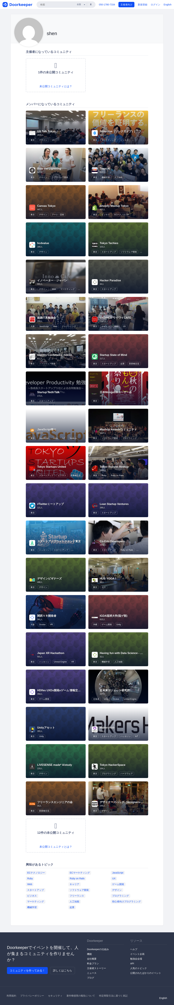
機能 (89, 954)
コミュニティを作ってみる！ (27, 970)
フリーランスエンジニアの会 (55, 802)
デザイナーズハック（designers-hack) (124, 802)
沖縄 (95, 624)
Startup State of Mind (113, 355)
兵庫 (33, 326)
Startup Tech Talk (48, 392)
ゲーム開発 (107, 624)
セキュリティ (55, 995)
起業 (122, 363)
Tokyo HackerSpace (112, 764)
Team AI (105, 168)
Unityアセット (46, 727)
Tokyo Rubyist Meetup (114, 466)
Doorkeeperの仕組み (98, 949)
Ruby (104, 475)
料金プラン (93, 963)
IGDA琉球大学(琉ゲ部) (113, 615)
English (167, 4)
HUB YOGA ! (108, 578)
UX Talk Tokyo (46, 131)
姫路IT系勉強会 (46, 317)
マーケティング (109, 140)
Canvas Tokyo (46, 205)
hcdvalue (43, 243)
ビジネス (124, 140)
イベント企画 (137, 954)
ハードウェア (126, 773)
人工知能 (118, 177)
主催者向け (126, 4)
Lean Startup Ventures (114, 504)
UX (53, 140)
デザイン (43, 140)
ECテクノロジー (121, 214)
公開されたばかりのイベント (145, 973)
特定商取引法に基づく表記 (113, 995)
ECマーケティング (80, 872)
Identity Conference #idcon (54, 355)
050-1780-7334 (107, 4)
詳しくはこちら (62, 970)
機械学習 (106, 177)
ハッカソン (44, 550)
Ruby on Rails (117, 475)
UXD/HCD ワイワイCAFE (115, 317)
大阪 (33, 624)
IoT (63, 438)
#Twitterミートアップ (50, 504)
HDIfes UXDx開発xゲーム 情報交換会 (60, 690)
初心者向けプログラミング (126, 901)
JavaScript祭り (46, 429)
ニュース (92, 973)
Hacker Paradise (110, 280)
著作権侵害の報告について (80, 995)
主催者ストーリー (96, 968)
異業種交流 (134, 363)
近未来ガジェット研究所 (115, 690)
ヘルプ (133, 949)
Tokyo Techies (109, 243)
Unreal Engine (60, 662)
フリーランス (77, 895)
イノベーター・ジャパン (52, 280)
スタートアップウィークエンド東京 (59, 541)
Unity (55, 438)
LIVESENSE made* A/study (54, 764)
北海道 (96, 699)
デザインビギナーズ (49, 578)
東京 (33, 140)
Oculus (42, 624)
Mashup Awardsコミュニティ (118, 429)
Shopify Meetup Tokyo (114, 205)
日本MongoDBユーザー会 (116, 392)
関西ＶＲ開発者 (46, 615)
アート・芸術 (58, 214)
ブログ (90, 977)
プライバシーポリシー (32, 995)
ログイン (155, 4)
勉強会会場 (136, 958)
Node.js (73, 438)
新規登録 (142, 4)
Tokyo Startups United (51, 466)
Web (54, 289)
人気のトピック (138, 968)
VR (51, 624)
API (132, 963)
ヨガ (104, 587)
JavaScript (44, 326)
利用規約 (11, 995)
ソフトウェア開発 (60, 177)
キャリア (74, 884)
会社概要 (92, 958)
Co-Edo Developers (112, 541)
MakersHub (107, 727)
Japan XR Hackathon (50, 653)
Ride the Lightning (49, 168)
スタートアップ (109, 252)
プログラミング (69, 326)
